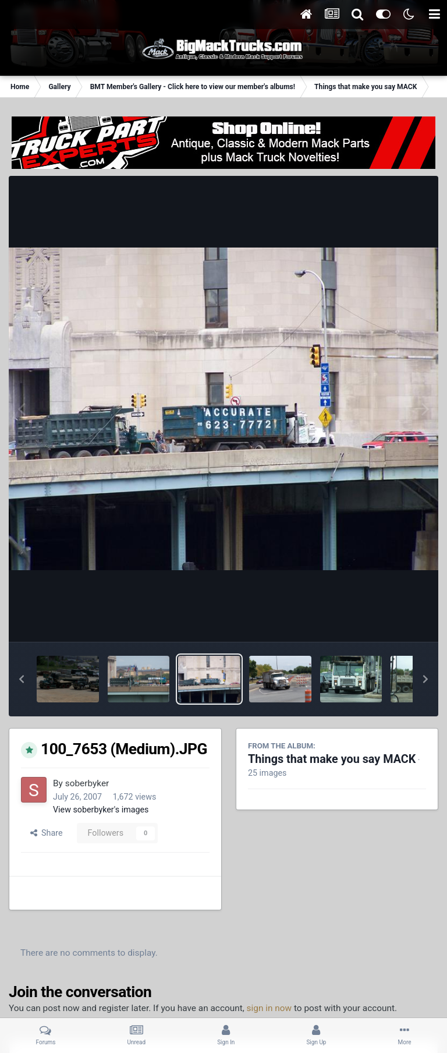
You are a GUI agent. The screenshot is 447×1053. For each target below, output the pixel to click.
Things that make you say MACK (332, 759)
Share (46, 833)
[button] (21, 679)
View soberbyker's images (100, 809)
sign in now (269, 1008)
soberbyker (87, 783)
